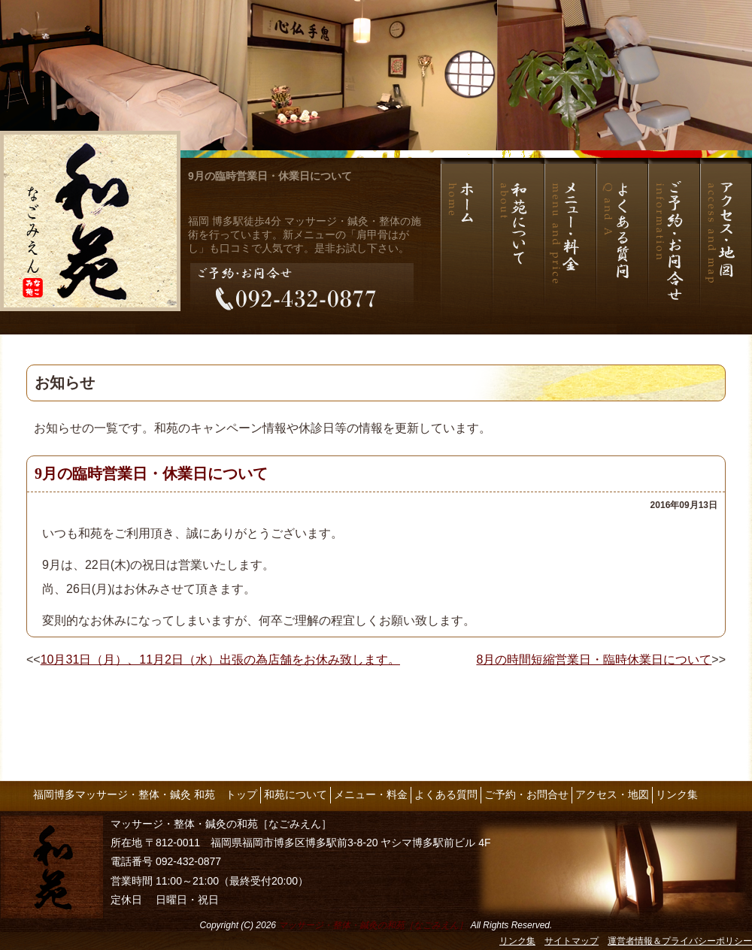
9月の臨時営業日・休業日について (270, 176)
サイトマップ (571, 941)
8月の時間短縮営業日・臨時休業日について (593, 659)
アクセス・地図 (612, 794)
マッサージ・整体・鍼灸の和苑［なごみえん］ (373, 925)
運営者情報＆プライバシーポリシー (680, 941)
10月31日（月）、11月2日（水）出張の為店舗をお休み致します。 (220, 659)
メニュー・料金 (371, 794)
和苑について (295, 794)
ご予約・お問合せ (526, 794)
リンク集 (677, 794)
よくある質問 (446, 794)
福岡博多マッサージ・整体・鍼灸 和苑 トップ (145, 794)
